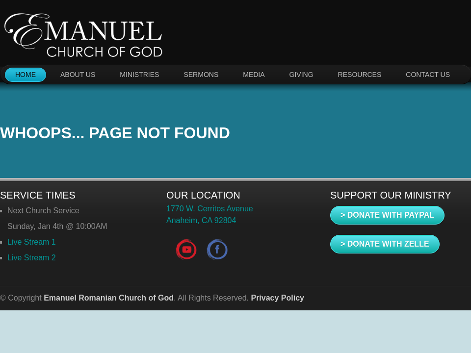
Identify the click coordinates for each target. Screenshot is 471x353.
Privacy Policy (277, 298)
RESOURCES (360, 74)
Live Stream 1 (31, 242)
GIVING (301, 74)
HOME (25, 74)
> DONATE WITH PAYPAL (387, 215)
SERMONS (200, 74)
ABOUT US (77, 74)
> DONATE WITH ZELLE (384, 244)
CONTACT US (428, 74)
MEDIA (253, 74)
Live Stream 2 (31, 257)
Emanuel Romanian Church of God (109, 298)
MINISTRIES (139, 74)
